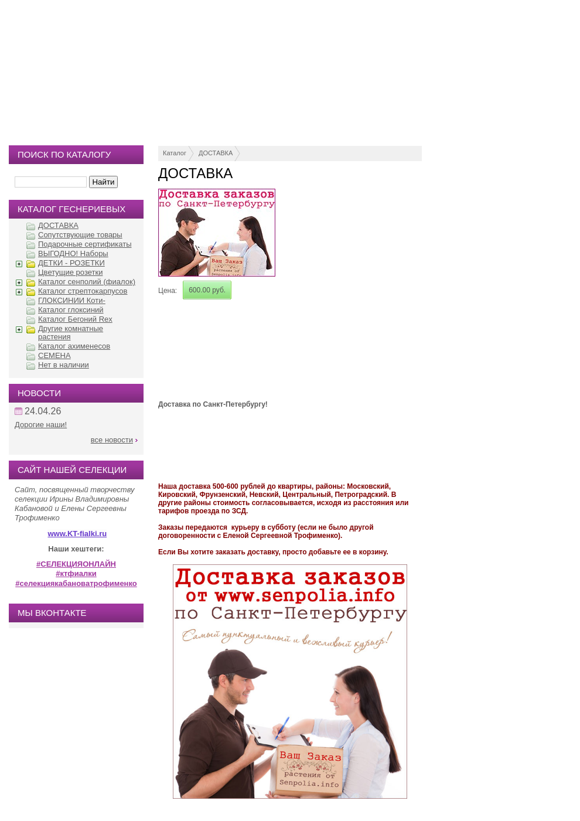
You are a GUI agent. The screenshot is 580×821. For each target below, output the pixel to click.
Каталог (174, 152)
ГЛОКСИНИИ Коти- (71, 300)
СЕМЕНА (54, 355)
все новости (112, 439)
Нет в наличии (63, 364)
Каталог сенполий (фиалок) (86, 281)
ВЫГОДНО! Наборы (73, 253)
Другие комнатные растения (70, 332)
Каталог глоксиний (71, 309)
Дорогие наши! (41, 424)
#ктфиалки (76, 573)
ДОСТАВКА (216, 152)
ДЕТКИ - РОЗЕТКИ (71, 262)
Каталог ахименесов (74, 346)
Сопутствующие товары (80, 234)
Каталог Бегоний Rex (75, 319)
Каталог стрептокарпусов (82, 291)
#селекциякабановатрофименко (76, 583)
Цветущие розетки (70, 272)
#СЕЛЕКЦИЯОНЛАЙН (76, 564)
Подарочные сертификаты (84, 244)
